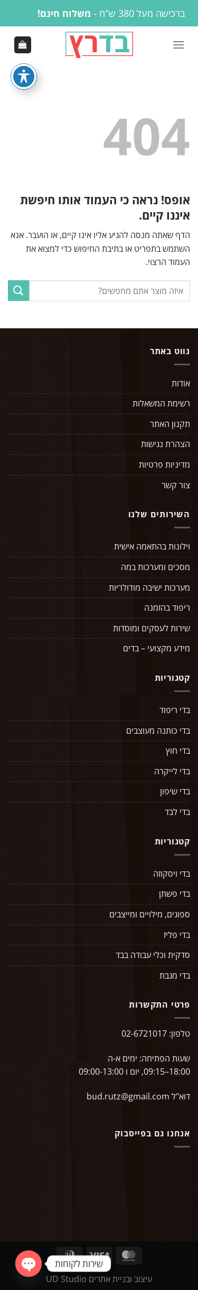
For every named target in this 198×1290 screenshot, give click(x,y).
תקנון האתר (170, 424)
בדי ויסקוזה (171, 873)
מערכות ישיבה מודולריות (149, 587)
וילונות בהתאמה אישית (152, 546)
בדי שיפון (175, 791)
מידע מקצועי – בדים (156, 648)
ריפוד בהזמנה (167, 607)
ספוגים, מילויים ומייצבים (149, 914)
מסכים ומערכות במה (155, 567)
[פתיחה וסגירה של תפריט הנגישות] (23, 76)
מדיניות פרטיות (164, 464)
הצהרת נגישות (165, 444)
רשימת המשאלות (161, 403)
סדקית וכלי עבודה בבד (153, 955)
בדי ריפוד (174, 710)
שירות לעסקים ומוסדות (151, 628)
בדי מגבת (174, 975)
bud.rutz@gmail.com (128, 1096)
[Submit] (18, 290)
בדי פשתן (174, 893)
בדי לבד (177, 812)
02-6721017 (144, 1033)
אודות (181, 383)
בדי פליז (177, 935)
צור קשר (176, 485)
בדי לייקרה (172, 771)
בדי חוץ (178, 750)
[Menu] (178, 45)
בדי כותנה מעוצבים (158, 730)
